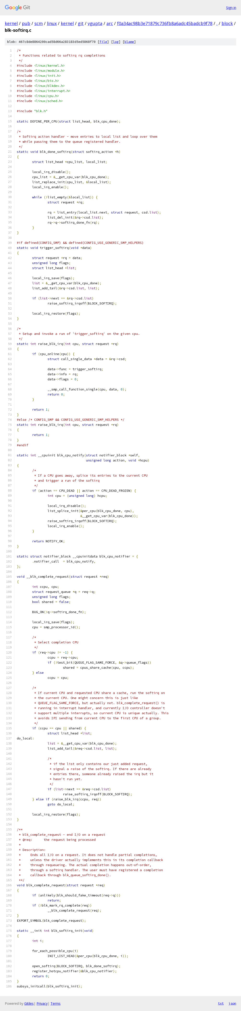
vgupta (95, 23)
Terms (55, 1003)
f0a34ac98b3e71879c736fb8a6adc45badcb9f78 (164, 23)
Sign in (231, 7)
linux (52, 23)
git (81, 23)
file (103, 42)
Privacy (42, 1003)
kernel (11, 23)
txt (221, 1003)
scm (38, 23)
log (116, 42)
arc (109, 23)
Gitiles (29, 1003)
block (227, 23)
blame (129, 42)
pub (26, 23)
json (232, 1003)
